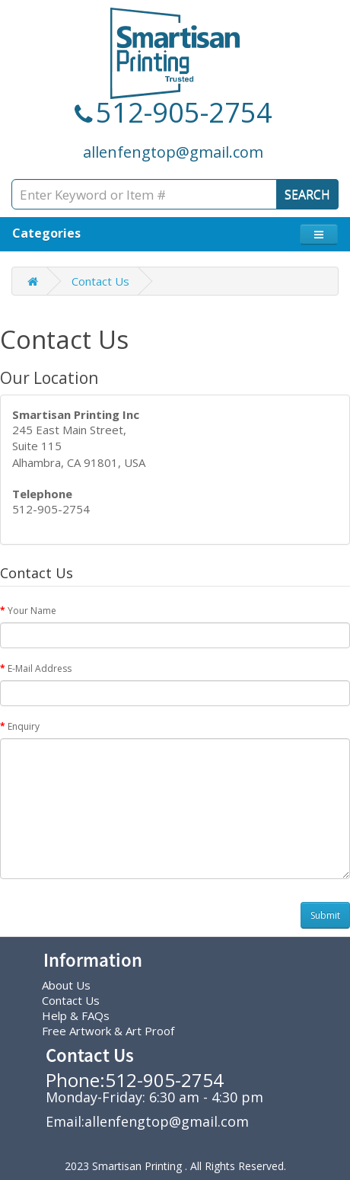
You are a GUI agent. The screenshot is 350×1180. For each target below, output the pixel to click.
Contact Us (100, 281)
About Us (66, 985)
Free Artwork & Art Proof (108, 1030)
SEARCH (307, 194)
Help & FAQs (76, 1015)
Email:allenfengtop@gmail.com (147, 1121)
